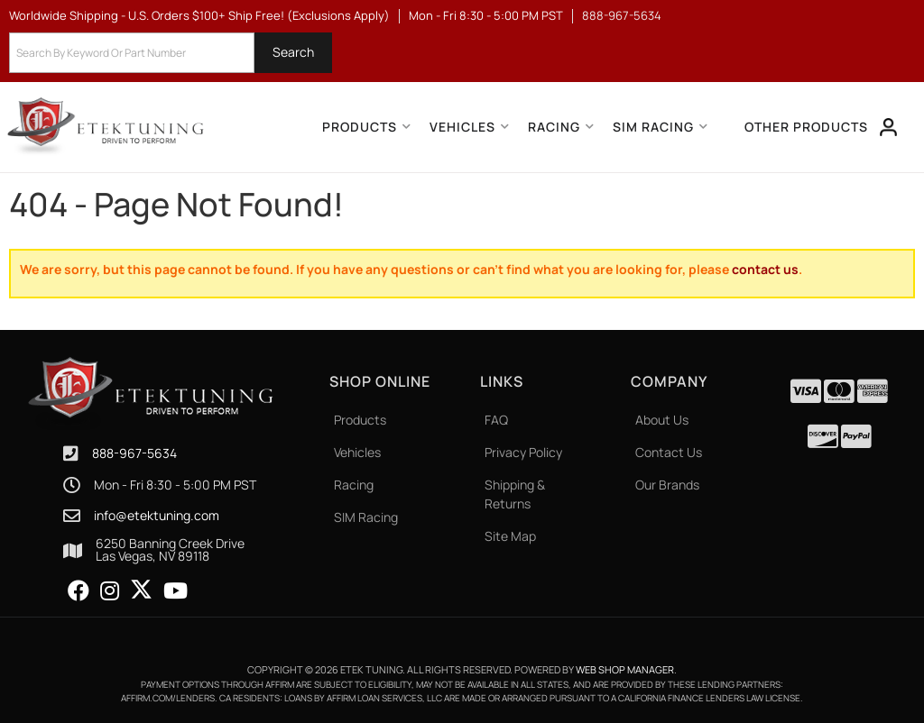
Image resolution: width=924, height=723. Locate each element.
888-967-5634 (134, 453)
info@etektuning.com (156, 515)
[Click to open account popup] (889, 127)
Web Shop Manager (625, 669)
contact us (765, 269)
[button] (170, 52)
